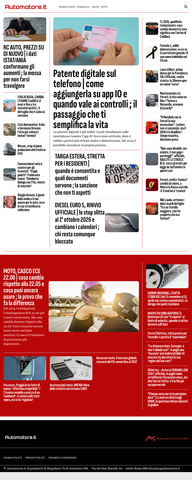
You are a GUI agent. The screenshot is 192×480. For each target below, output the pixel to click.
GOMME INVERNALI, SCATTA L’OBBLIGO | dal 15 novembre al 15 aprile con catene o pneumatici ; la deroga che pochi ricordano (168, 299)
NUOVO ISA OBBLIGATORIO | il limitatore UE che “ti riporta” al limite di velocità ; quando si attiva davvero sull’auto (168, 319)
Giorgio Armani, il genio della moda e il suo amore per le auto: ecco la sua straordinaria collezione (31, 202)
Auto (104, 7)
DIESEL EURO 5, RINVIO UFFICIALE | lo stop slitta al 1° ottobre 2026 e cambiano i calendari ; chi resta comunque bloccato (80, 223)
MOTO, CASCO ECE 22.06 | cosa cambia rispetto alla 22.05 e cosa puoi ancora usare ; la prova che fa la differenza (23, 287)
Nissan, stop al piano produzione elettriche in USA (32, 150)
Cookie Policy (12, 457)
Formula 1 (83, 7)
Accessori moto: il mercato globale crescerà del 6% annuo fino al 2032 (116, 360)
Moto (95, 7)
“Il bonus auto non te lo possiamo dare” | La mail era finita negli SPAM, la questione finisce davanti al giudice (168, 399)
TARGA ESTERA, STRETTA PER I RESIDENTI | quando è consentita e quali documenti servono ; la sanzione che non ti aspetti (80, 174)
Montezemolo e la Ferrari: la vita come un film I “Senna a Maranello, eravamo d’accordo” (173, 101)
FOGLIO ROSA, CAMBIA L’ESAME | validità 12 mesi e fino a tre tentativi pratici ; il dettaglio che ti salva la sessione (31, 106)
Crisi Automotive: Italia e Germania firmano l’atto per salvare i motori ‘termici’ (31, 130)
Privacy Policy (35, 457)
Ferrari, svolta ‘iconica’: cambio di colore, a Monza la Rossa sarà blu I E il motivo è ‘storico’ (174, 185)
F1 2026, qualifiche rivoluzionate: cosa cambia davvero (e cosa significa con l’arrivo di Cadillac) (173, 29)
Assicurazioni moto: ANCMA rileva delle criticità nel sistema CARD (69, 387)
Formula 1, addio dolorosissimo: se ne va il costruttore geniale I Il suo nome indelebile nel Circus (174, 53)
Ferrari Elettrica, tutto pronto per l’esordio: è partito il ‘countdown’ (167, 335)
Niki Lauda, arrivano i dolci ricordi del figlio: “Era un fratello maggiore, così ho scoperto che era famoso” (172, 209)
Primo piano (67, 7)
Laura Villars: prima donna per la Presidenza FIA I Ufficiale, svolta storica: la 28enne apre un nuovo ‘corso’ (174, 77)
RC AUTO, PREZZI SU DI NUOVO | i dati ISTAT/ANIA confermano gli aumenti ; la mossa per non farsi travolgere (23, 66)
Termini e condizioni (62, 457)
